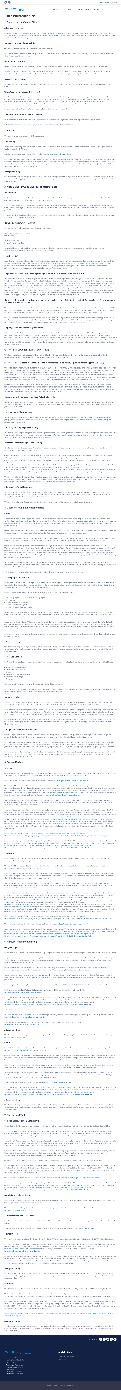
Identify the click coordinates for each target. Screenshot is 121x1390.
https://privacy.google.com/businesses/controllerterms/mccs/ (24, 992)
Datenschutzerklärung (66, 1356)
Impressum (62, 1360)
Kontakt (96, 9)
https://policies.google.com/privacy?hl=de (85, 1178)
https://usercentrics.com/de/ (19, 587)
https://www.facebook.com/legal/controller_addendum (72, 819)
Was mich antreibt (68, 9)
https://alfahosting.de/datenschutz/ (59, 154)
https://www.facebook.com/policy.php (95, 836)
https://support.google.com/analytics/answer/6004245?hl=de (24, 1025)
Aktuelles (88, 9)
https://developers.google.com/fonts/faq (54, 1208)
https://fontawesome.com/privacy (84, 1228)
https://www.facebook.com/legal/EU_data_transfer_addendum (25, 836)
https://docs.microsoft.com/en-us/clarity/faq (57, 1082)
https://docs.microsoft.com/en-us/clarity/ (17, 1050)
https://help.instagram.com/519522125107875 (61, 919)
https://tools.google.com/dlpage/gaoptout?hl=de (28, 1017)
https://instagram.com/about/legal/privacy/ (73, 924)
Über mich (79, 9)
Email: (14, 1374)
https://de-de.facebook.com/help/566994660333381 (63, 836)
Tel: (13, 1372)
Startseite (56, 9)
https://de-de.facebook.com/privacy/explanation (64, 795)
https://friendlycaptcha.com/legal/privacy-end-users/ (21, 1251)
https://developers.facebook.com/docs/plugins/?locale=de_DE (72, 781)
